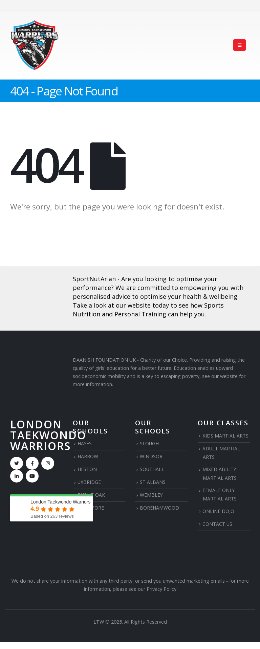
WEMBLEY (151, 495)
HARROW (88, 456)
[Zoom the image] (36, 291)
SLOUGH (149, 443)
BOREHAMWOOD (159, 508)
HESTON (88, 469)
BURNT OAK (92, 495)
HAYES (85, 443)
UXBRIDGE (89, 482)
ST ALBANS (153, 482)
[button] (239, 45)
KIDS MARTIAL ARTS (225, 435)
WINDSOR (151, 456)
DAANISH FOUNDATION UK (104, 360)
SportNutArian (94, 279)
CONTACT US (217, 524)
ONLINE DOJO (218, 511)
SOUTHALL (152, 469)
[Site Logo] (34, 45)
